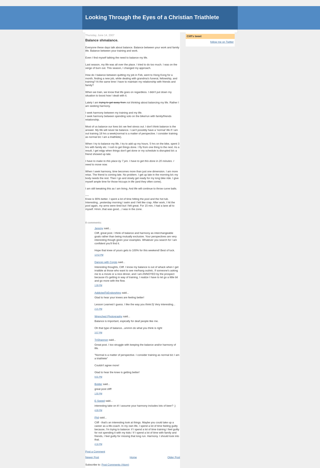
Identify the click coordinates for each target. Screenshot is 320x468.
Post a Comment (95, 451)
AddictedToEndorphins (107, 292)
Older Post (174, 457)
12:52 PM (98, 255)
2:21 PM (98, 309)
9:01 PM (98, 377)
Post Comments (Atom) (115, 464)
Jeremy (98, 228)
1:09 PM (98, 285)
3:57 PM (98, 333)
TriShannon (101, 339)
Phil (96, 417)
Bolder (98, 384)
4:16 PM (98, 444)
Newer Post (92, 457)
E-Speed (99, 400)
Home (133, 457)
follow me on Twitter (222, 41)
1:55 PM (98, 394)
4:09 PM (98, 410)
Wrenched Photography (108, 316)
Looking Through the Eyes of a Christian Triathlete (152, 17)
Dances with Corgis (105, 262)
